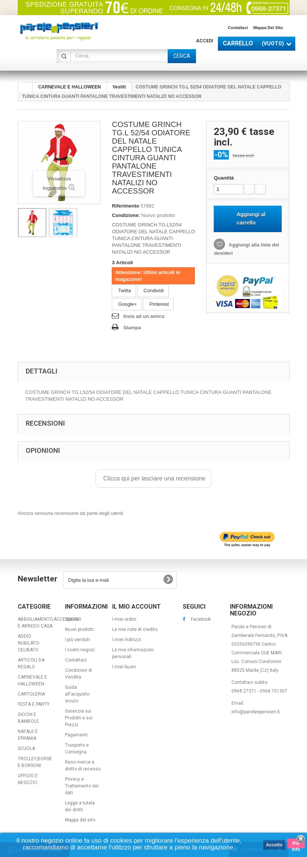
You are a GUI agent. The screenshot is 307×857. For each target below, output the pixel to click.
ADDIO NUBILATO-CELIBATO (29, 643)
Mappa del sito (268, 27)
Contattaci (238, 27)
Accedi (204, 40)
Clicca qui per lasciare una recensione (153, 478)
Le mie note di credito (134, 629)
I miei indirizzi (126, 639)
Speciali (73, 619)
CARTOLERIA (31, 694)
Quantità (224, 178)
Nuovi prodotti (79, 629)
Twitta (124, 290)
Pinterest (158, 304)
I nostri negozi (80, 649)
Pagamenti (76, 735)
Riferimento (125, 206)
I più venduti (77, 639)
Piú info (296, 844)
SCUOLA (26, 748)
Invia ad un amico (143, 316)
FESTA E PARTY (33, 704)
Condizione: (126, 215)
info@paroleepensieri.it (255, 711)
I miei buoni (124, 666)
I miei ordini (124, 619)
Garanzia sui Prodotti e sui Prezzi (79, 717)
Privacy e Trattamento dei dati (82, 785)
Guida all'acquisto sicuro (77, 694)
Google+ (127, 304)
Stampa (132, 327)
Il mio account (136, 606)
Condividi (153, 290)
